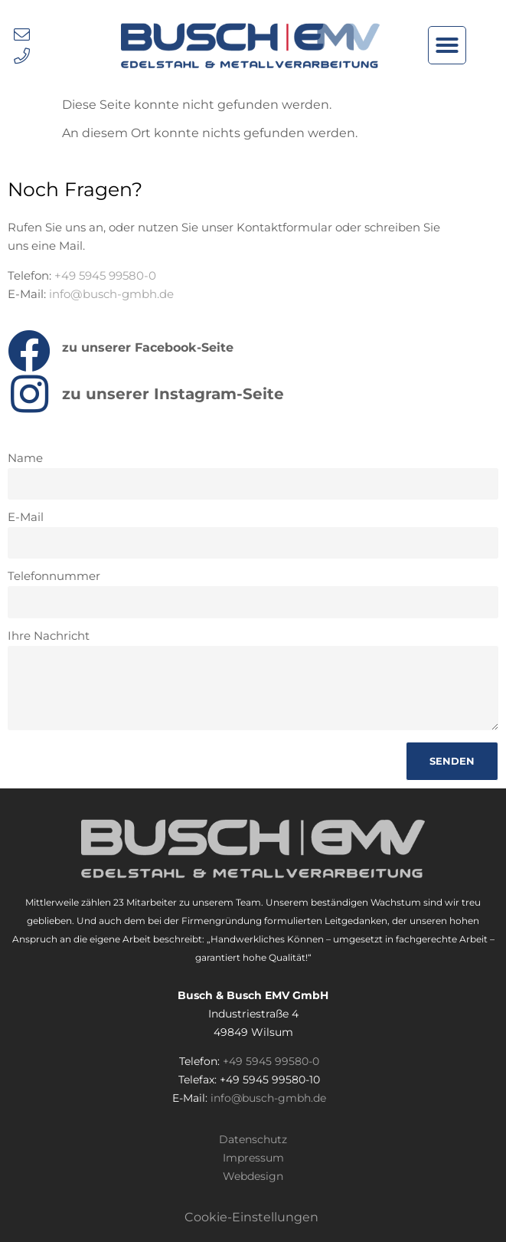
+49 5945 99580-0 (105, 275)
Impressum (253, 1158)
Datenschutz (253, 1139)
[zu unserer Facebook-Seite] (29, 350)
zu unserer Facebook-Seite (147, 347)
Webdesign (253, 1176)
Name (25, 458)
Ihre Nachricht (49, 636)
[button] (447, 45)
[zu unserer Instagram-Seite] (29, 393)
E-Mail (26, 517)
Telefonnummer (54, 576)
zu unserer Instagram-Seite (173, 394)
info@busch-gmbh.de (111, 294)
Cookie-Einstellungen (251, 1217)
